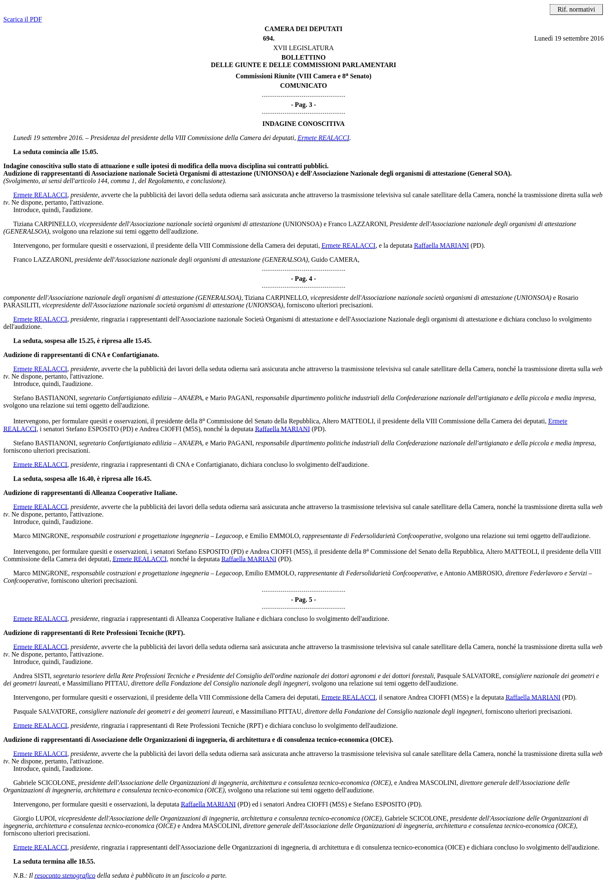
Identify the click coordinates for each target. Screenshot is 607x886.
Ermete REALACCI (324, 137)
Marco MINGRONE (40, 535)
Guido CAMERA (334, 259)
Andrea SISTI (31, 675)
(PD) (477, 245)
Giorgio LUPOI (34, 818)
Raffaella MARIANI (441, 245)
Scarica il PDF (22, 19)
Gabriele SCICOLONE (44, 782)
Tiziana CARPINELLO (44, 223)
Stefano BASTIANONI (44, 397)
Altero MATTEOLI (348, 421)
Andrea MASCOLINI (427, 782)
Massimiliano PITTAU (97, 683)
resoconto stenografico (65, 875)
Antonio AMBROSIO (473, 573)
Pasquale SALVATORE (468, 675)
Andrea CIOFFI (160, 428)
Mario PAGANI (231, 397)
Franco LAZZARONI (357, 223)
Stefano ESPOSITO (92, 428)
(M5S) (191, 428)
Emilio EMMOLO (274, 535)
